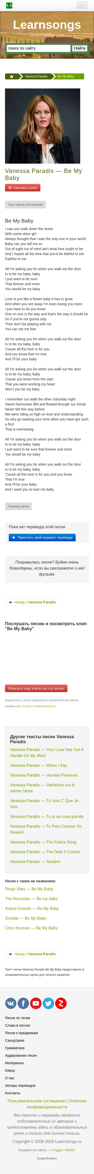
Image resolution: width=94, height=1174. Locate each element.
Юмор (10, 1071)
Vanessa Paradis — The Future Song (43, 842)
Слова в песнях (17, 1025)
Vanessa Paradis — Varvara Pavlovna (44, 775)
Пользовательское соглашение (36, 1101)
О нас (9, 1078)
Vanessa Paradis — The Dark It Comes (45, 852)
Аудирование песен (21, 1055)
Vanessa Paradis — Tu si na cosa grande (46, 816)
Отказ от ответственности (38, 706)
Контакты (12, 1093)
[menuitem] (26, 204)
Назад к (32, 602)
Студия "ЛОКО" (64, 1150)
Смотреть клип (22, 188)
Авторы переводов (20, 1086)
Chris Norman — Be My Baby (31, 928)
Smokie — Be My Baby (25, 918)
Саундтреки (14, 1040)
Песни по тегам (17, 1018)
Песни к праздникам (21, 1033)
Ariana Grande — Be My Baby (32, 908)
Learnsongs (47, 24)
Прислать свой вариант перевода (42, 538)
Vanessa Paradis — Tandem (35, 862)
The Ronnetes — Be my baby (31, 899)
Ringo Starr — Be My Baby (29, 889)
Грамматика (15, 1048)
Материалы (14, 1063)
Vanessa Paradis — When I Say (38, 765)
